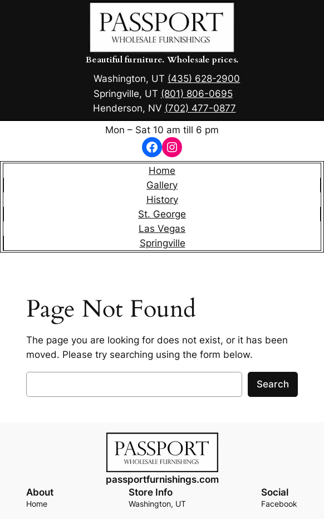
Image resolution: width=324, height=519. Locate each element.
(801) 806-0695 (197, 93)
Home (162, 170)
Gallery (162, 185)
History (162, 199)
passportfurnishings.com (162, 479)
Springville (162, 243)
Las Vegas (162, 228)
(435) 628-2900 (204, 78)
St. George (162, 214)
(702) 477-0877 (200, 108)
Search (273, 384)
